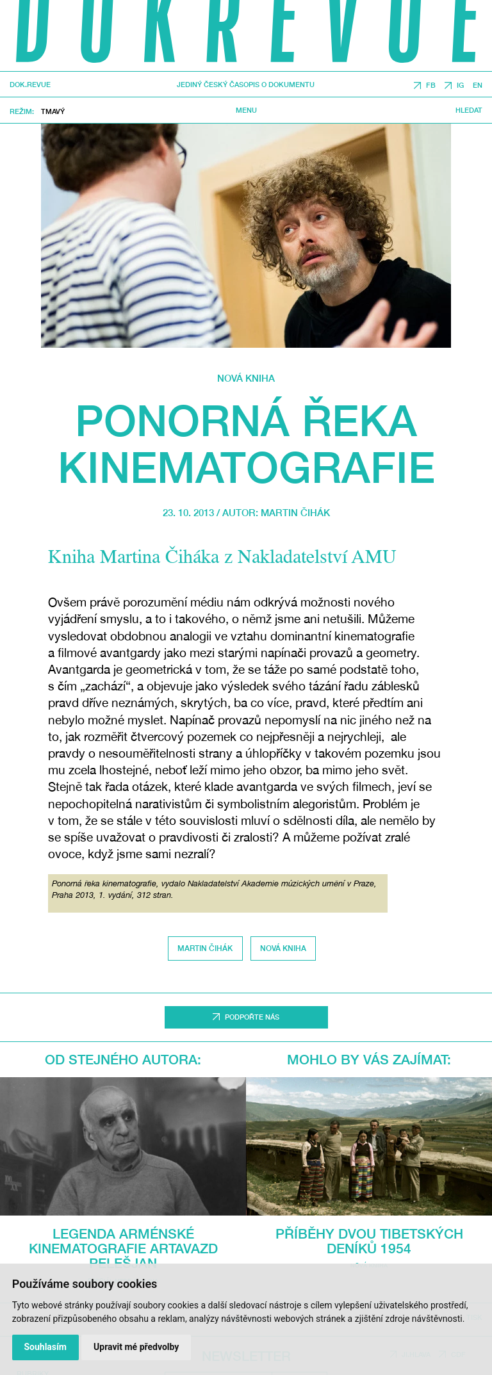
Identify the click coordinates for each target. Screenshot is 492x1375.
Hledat (468, 110)
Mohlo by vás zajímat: (369, 1060)
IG (460, 85)
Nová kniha (246, 378)
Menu (246, 110)
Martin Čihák (295, 512)
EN (477, 85)
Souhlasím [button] (45, 1347)
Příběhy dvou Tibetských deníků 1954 (369, 1241)
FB (431, 85)
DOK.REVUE (30, 84)
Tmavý (53, 111)
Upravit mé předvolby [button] (136, 1347)
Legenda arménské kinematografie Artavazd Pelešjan (123, 1249)
